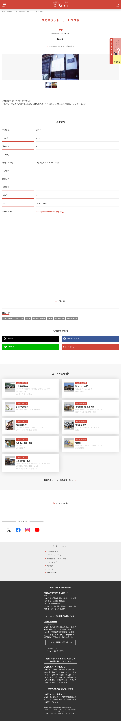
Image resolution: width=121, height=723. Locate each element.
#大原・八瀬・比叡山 (24, 396)
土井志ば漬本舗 (22, 388)
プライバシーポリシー (55, 557)
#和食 (50, 320)
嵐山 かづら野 (81, 388)
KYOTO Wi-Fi (52, 574)
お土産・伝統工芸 (22, 384)
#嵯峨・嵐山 (79, 393)
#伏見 (77, 432)
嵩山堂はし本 (21, 426)
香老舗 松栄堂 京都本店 (84, 408)
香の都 (78, 445)
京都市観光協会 (50, 623)
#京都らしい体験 (89, 447)
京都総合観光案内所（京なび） (56, 595)
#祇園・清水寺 (72, 320)
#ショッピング (87, 390)
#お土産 (19, 393)
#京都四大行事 (27, 411)
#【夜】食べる (93, 429)
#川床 (28, 320)
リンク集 (50, 571)
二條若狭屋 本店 (23, 462)
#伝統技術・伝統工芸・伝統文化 (34, 429)
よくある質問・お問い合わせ (60, 644)
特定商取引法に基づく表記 (56, 560)
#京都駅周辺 (20, 450)
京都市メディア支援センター (55, 696)
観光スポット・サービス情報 (15, 13)
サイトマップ (51, 564)
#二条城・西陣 (90, 414)
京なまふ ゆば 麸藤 (24, 445)
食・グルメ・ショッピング (31, 13)
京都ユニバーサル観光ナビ (55, 669)
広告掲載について (53, 650)
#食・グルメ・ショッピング (13, 320)
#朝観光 (34, 390)
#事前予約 (79, 447)
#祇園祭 (37, 411)
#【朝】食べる (32, 468)
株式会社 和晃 (80, 426)
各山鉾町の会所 (22, 408)
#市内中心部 (59, 320)
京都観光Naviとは (53, 553)
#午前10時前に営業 (23, 390)
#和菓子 (85, 429)
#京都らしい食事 (39, 320)
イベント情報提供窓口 (55, 653)
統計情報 (50, 567)
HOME (4, 13)
